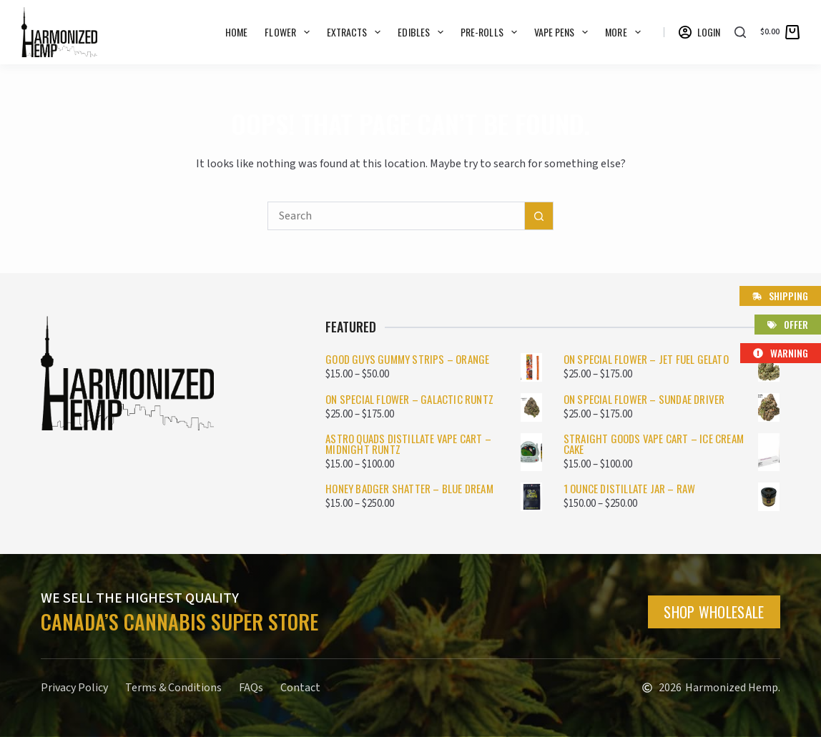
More (625, 32)
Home (236, 31)
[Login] (700, 32)
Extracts (357, 32)
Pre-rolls (492, 32)
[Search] (740, 32)
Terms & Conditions (173, 688)
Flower (290, 32)
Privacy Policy (74, 688)
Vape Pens (564, 32)
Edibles (423, 32)
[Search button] (539, 216)
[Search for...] (396, 216)
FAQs (251, 688)
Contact (300, 688)
